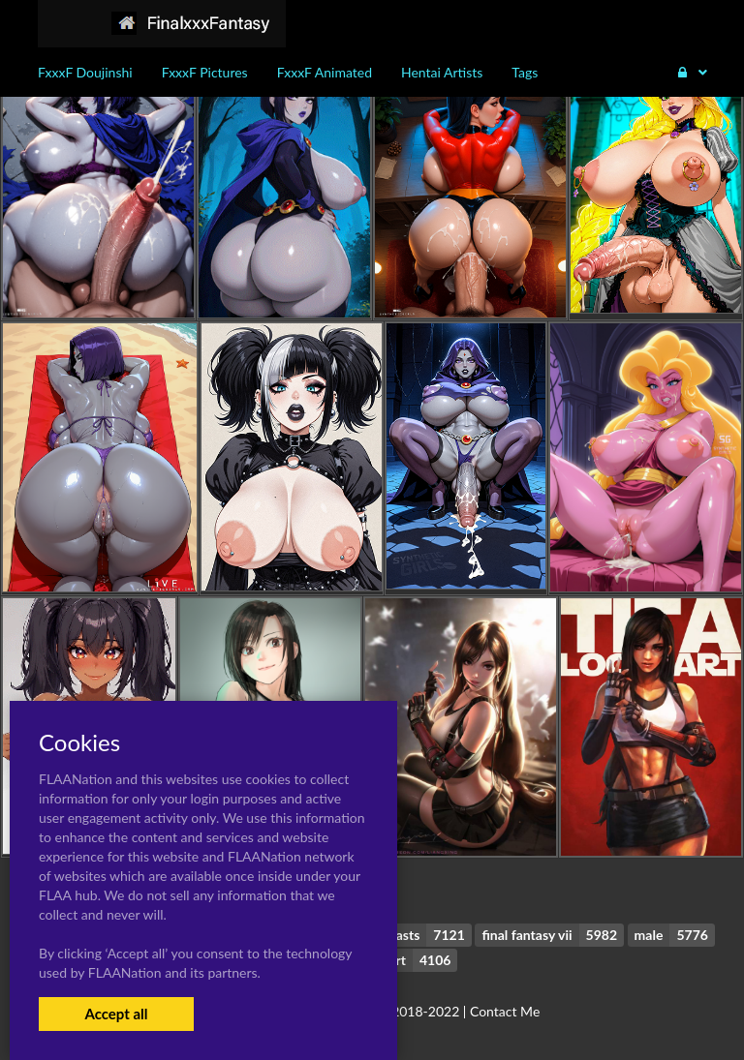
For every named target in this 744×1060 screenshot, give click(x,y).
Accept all (115, 1013)
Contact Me (505, 1011)
